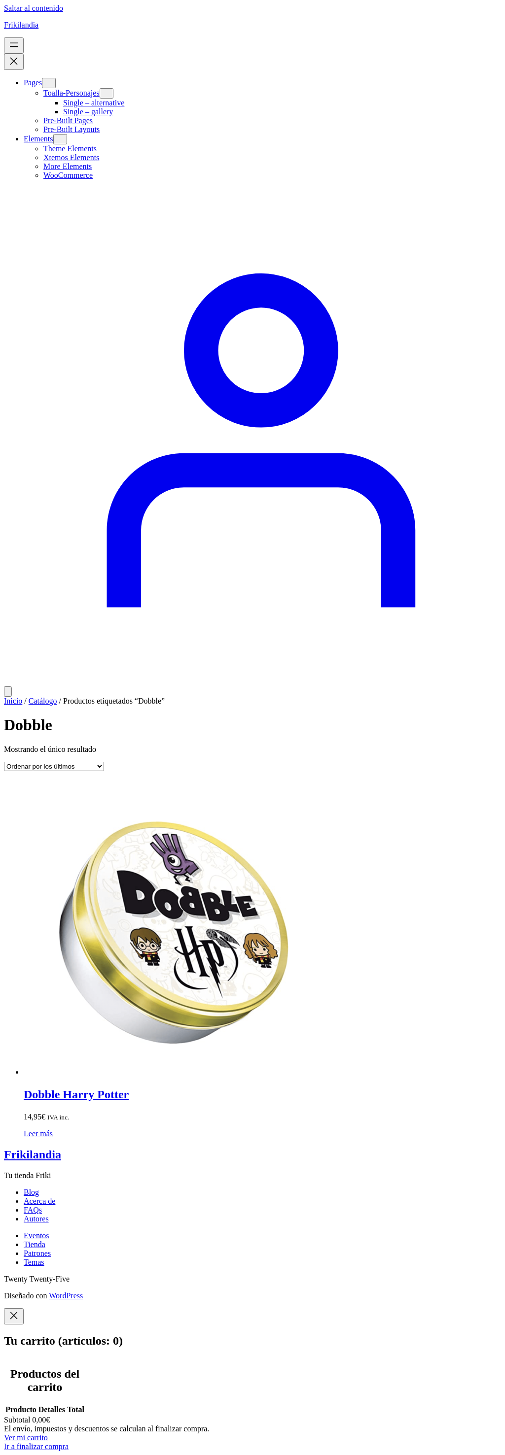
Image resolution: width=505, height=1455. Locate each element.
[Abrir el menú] (14, 45)
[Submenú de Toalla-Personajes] (106, 93)
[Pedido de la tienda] (54, 766)
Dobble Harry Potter (76, 1094)
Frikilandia (21, 25)
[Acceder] (252, 681)
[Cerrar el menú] (14, 62)
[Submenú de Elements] (60, 139)
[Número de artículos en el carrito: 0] (8, 691)
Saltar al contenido (33, 8)
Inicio (13, 701)
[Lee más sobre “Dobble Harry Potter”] (38, 1133)
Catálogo (43, 701)
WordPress (66, 1295)
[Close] (14, 1316)
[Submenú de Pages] (49, 83)
